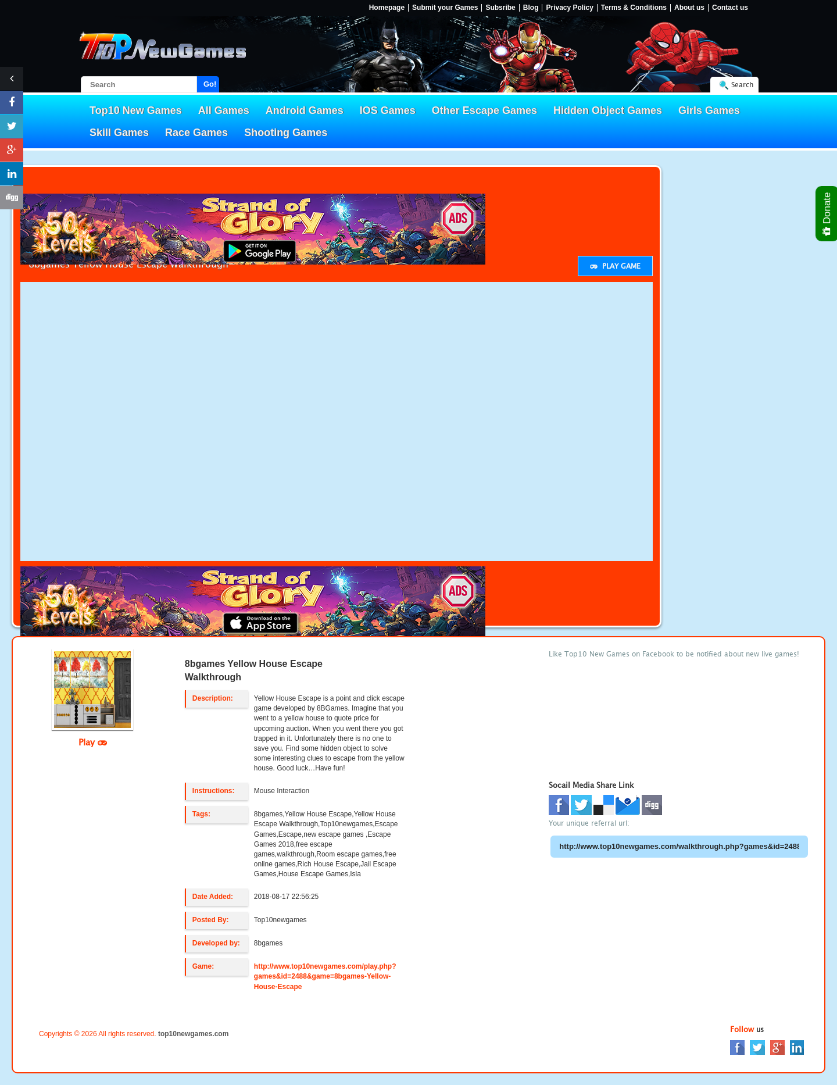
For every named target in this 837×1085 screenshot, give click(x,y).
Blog (531, 8)
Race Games (196, 132)
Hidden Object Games (607, 110)
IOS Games (388, 110)
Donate (827, 213)
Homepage (387, 8)
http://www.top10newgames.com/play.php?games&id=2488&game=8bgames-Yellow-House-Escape (325, 976)
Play (92, 742)
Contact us (730, 8)
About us (689, 8)
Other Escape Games (484, 110)
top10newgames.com (193, 1034)
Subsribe (500, 8)
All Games (223, 110)
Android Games (305, 110)
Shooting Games (285, 132)
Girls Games (709, 110)
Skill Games (119, 132)
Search (742, 84)
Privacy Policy (569, 8)
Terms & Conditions (634, 8)
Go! (209, 84)
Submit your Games (445, 8)
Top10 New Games (136, 110)
